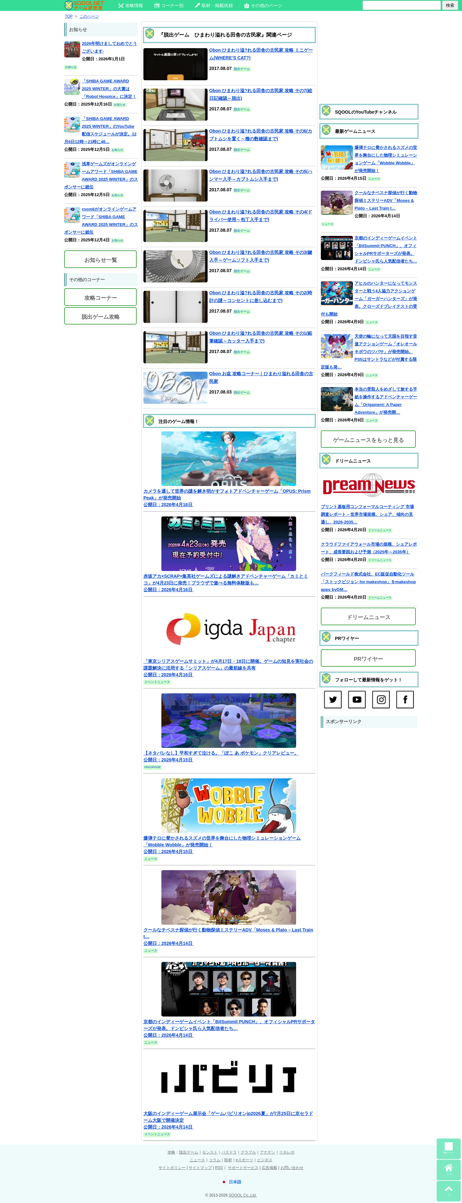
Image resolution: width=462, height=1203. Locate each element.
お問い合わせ (292, 1167)
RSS (219, 1167)
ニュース (197, 1160)
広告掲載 (269, 1167)
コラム (214, 1160)
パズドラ (229, 1152)
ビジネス (264, 1160)
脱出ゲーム (188, 1152)
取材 (228, 1160)
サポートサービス (243, 1167)
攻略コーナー (100, 298)
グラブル (248, 1152)
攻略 (171, 1152)
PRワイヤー (368, 659)
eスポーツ (244, 1160)
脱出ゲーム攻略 (100, 317)
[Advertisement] (369, 56)
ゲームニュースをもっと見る (368, 440)
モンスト (210, 1152)
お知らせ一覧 (100, 260)
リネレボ (287, 1152)
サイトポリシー (171, 1167)
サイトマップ (200, 1167)
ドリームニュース (368, 617)
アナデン (267, 1152)
